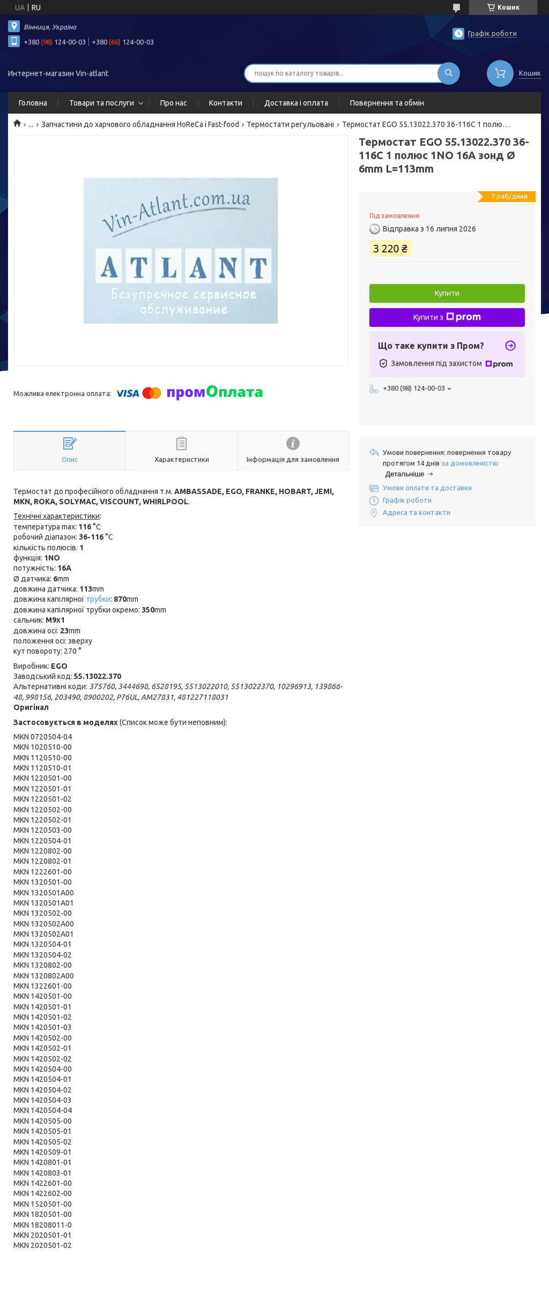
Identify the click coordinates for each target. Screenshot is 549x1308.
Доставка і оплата (296, 103)
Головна (33, 103)
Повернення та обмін (387, 103)
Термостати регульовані (290, 124)
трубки (98, 599)
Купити (447, 293)
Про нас (173, 103)
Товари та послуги (101, 103)
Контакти (225, 103)
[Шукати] (448, 73)
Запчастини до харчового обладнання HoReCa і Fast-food (140, 124)
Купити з (447, 317)
